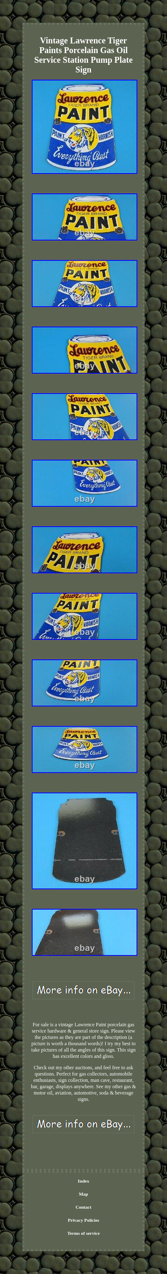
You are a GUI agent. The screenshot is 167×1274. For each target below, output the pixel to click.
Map (83, 1193)
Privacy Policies (83, 1220)
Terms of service (83, 1233)
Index (83, 1180)
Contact (83, 1207)
